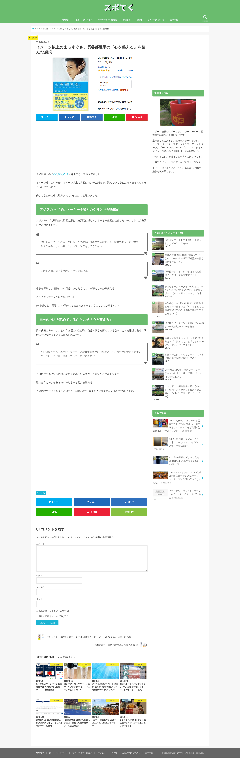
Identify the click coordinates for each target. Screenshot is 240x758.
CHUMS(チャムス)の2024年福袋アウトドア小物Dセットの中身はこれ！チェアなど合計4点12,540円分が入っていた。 (176, 425)
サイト (39, 599)
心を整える (59, 174)
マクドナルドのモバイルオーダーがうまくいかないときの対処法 (177, 494)
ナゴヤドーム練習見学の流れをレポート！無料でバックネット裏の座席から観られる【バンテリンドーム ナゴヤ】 (184, 391)
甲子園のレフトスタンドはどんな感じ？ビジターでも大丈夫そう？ (183, 273)
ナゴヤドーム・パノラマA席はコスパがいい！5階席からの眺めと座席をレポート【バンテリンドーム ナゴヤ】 (184, 290)
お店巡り (126, 20)
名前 (39, 576)
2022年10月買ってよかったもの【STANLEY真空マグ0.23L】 (177, 461)
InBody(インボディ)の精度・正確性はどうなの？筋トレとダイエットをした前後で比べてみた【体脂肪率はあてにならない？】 (184, 308)
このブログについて (156, 20)
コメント (40, 544)
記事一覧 (174, 20)
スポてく (181, 753)
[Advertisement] (92, 145)
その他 (139, 20)
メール (40, 587)
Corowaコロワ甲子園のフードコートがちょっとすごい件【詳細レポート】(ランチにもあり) (184, 373)
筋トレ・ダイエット (84, 20)
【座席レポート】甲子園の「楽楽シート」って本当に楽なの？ (184, 242)
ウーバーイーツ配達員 (107, 20)
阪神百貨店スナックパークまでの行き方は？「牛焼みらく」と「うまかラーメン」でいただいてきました (184, 341)
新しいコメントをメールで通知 (54, 611)
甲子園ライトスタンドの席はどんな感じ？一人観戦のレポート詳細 (184, 325)
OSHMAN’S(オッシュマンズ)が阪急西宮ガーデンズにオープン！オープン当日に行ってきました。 (177, 477)
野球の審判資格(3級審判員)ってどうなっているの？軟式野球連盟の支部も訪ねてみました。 (184, 258)
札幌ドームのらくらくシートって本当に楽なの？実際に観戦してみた (184, 356)
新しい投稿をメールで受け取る (54, 616)
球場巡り (66, 20)
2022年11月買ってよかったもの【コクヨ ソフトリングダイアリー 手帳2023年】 (176, 444)
